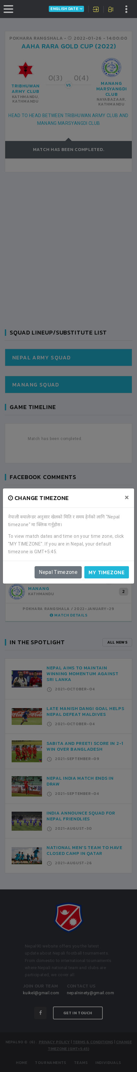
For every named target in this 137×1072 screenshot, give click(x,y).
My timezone (107, 572)
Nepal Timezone (58, 572)
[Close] (127, 497)
